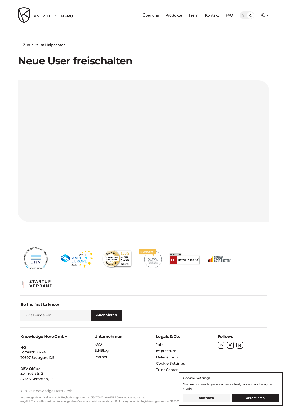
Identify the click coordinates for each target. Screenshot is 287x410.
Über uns (151, 15)
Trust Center (167, 370)
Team (193, 15)
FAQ (229, 15)
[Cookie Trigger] (170, 363)
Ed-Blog (101, 350)
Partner (100, 357)
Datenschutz (167, 357)
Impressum (166, 351)
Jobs (160, 345)
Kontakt (212, 15)
